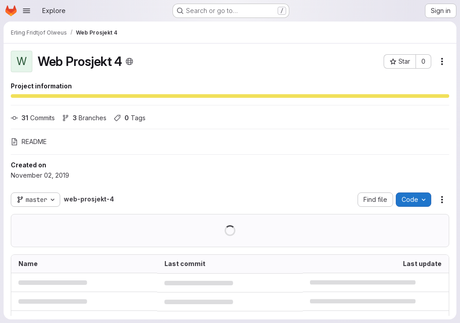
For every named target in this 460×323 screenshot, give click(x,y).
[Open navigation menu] (26, 11)
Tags (130, 118)
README (29, 141)
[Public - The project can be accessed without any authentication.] (129, 61)
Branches (84, 118)
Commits (33, 118)
